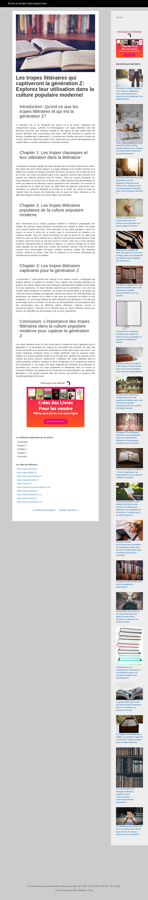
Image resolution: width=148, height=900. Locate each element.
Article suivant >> (69, 510)
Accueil (119, 17)
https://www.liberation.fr (27, 480)
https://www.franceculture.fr (29, 476)
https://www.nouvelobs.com (29, 494)
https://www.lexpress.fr (27, 498)
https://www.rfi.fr (24, 483)
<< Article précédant (43, 510)
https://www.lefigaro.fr (27, 472)
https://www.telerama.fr (27, 491)
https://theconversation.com (29, 502)
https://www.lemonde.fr (27, 469)
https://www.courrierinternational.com (33, 487)
